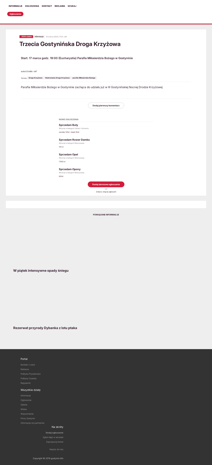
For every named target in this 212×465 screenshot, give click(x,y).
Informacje (15, 6)
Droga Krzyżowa (35, 78)
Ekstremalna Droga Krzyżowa (57, 78)
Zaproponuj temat (54, 442)
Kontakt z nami (28, 364)
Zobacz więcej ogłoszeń (106, 192)
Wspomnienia (27, 414)
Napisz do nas (56, 449)
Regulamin (26, 383)
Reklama (60, 6)
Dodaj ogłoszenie (54, 432)
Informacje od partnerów (32, 423)
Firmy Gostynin (28, 418)
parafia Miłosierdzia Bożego (84, 78)
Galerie (24, 405)
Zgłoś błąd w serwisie (53, 437)
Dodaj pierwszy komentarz (106, 105)
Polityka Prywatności (31, 374)
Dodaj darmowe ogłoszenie (106, 184)
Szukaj (72, 6)
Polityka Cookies (29, 378)
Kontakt (47, 6)
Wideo (24, 409)
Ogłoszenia (32, 6)
